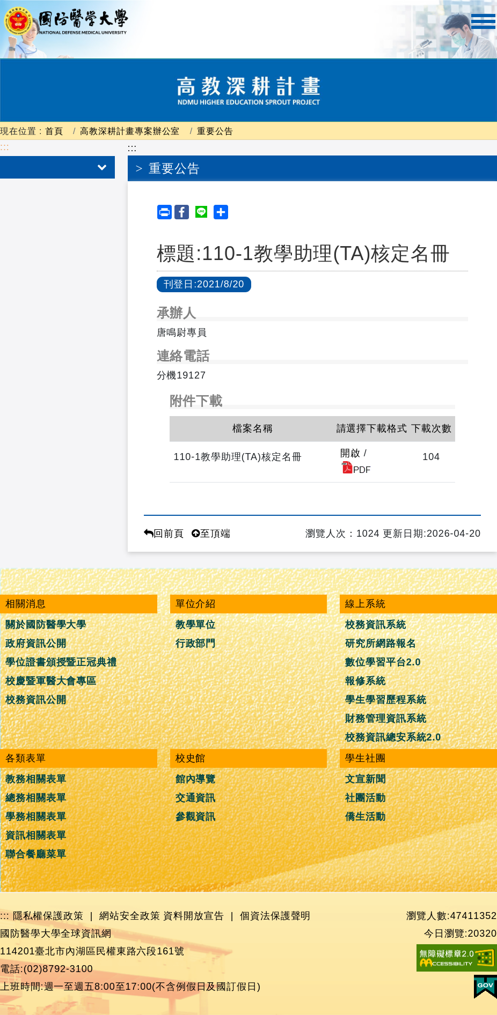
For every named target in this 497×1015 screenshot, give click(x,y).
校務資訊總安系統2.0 (393, 737)
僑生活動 (365, 816)
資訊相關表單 (35, 835)
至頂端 (211, 533)
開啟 (350, 453)
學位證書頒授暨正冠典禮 (61, 662)
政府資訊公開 (35, 643)
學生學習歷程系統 (385, 699)
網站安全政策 (129, 915)
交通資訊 (196, 797)
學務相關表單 (35, 816)
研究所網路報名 (380, 643)
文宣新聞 (365, 779)
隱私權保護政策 (48, 915)
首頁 (54, 131)
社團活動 (365, 797)
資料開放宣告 (193, 915)
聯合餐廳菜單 (35, 854)
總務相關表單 (35, 797)
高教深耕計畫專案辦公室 (130, 131)
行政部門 (196, 643)
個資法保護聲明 (275, 915)
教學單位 (196, 624)
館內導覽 (196, 779)
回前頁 (164, 533)
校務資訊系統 (375, 624)
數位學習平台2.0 (383, 662)
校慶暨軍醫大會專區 (51, 681)
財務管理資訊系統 (385, 718)
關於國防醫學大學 (45, 624)
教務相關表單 (35, 779)
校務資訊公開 (35, 699)
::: (5, 147)
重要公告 (215, 131)
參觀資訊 (196, 816)
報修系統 (365, 681)
